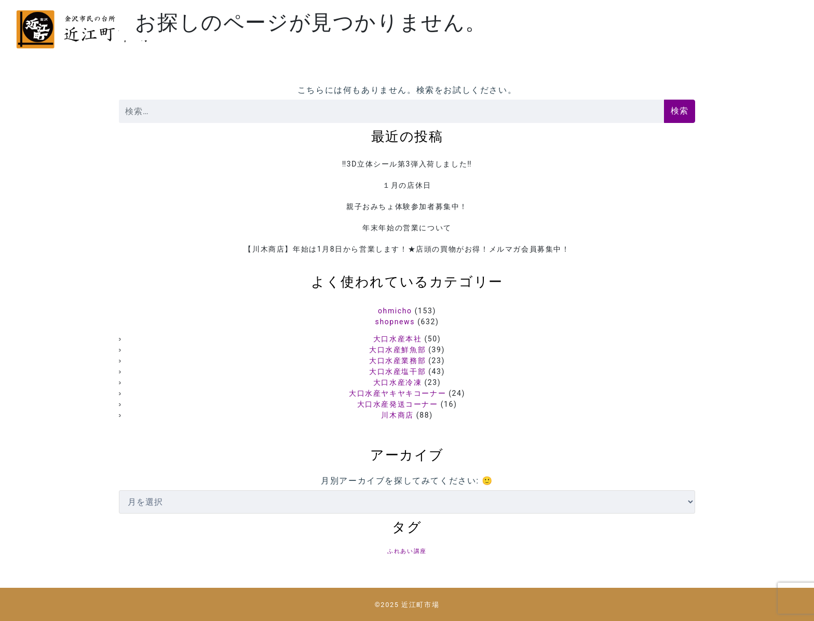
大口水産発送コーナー (397, 404)
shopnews (395, 322)
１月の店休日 (407, 185)
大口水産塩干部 (397, 371)
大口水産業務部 (397, 360)
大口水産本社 (397, 339)
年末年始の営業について (407, 228)
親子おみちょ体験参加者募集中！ (407, 206)
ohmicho (395, 311)
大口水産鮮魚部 (397, 350)
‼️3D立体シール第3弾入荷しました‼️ (407, 164)
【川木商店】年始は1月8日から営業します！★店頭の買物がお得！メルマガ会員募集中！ (406, 249)
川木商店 (397, 415)
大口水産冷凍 (397, 382)
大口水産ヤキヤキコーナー (397, 393)
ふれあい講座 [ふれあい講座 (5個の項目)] (407, 551)
